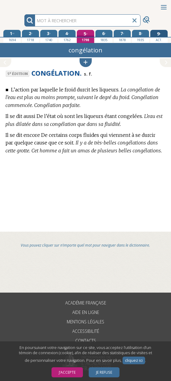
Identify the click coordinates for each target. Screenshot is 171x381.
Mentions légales (85, 322)
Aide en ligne (85, 312)
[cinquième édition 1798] (85, 36)
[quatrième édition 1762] (67, 36)
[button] (86, 62)
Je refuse (104, 372)
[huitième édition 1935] (140, 36)
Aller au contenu (23, 5)
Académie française (85, 303)
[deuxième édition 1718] (30, 36)
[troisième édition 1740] (48, 36)
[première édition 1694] (11, 36)
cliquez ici (134, 360)
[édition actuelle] (158, 36)
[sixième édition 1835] (103, 36)
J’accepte (67, 372)
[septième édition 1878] (122, 36)
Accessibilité (85, 331)
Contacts (85, 341)
